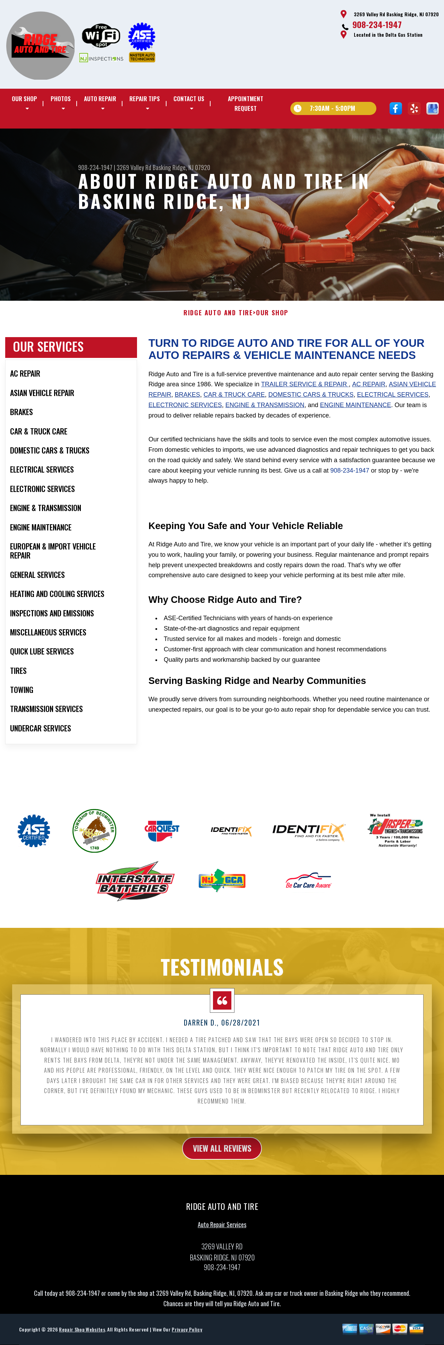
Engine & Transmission (265, 410)
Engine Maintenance (355, 410)
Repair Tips (144, 98)
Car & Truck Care (234, 400)
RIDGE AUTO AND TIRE (218, 318)
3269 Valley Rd (134, 167)
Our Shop (24, 98)
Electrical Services (392, 400)
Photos (61, 98)
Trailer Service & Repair (305, 389)
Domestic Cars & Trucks (310, 400)
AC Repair (368, 389)
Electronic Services (185, 410)
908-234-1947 (377, 24)
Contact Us (188, 98)
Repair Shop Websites (82, 1335)
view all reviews (222, 1154)
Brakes (187, 400)
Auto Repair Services (222, 1229)
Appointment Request (245, 103)
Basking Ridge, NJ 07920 (181, 167)
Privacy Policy (187, 1335)
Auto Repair (100, 98)
